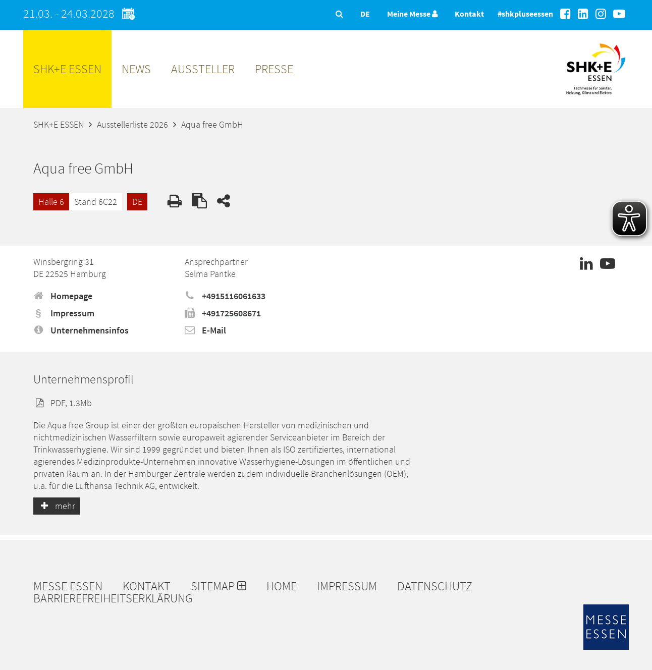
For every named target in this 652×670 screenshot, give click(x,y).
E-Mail (205, 330)
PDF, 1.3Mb (62, 403)
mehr (56, 506)
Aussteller (203, 69)
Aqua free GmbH (212, 124)
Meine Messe (412, 14)
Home (281, 586)
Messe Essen (67, 586)
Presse (274, 69)
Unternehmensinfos (81, 330)
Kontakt (469, 14)
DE (137, 201)
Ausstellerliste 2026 (132, 124)
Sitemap (218, 586)
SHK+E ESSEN (67, 69)
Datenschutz (434, 586)
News (136, 69)
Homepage (62, 296)
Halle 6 (51, 201)
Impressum (63, 313)
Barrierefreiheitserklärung (113, 598)
